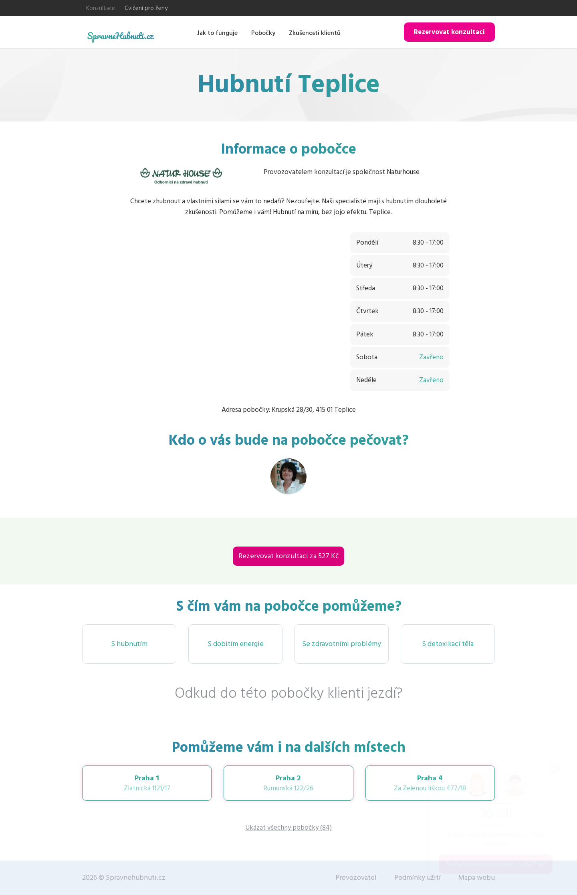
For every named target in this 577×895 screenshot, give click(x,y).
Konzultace (100, 8)
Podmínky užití (417, 878)
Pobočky (263, 32)
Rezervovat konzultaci (449, 32)
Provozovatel (356, 878)
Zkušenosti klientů (315, 32)
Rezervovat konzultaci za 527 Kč (288, 556)
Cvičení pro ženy (146, 8)
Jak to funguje (217, 32)
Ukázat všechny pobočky (288, 827)
